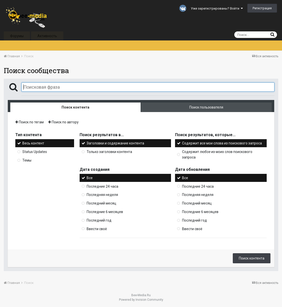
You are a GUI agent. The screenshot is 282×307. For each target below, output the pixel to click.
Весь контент (33, 143)
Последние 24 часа (102, 186)
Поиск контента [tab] (75, 107)
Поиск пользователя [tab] (206, 107)
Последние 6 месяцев (105, 212)
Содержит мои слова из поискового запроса (222, 143)
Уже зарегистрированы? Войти (217, 8)
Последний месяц (101, 203)
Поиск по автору (63, 122)
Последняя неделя (102, 195)
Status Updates (34, 152)
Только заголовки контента (109, 152)
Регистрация (262, 8)
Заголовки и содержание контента (115, 143)
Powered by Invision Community (141, 299)
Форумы (17, 36)
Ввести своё (97, 229)
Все (90, 178)
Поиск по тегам (29, 122)
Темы (26, 160)
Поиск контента (251, 258)
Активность (47, 36)
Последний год (99, 220)
